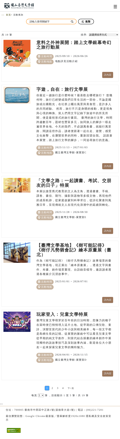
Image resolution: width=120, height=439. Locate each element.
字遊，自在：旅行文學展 (62, 89)
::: (3, 15)
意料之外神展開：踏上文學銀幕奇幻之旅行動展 (73, 45)
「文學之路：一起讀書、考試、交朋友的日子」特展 (73, 183)
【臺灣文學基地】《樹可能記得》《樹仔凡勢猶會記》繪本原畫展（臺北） (73, 250)
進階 (86, 21)
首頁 (8, 15)
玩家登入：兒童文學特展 (62, 314)
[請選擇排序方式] (103, 34)
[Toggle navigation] (115, 6)
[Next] (70, 388)
